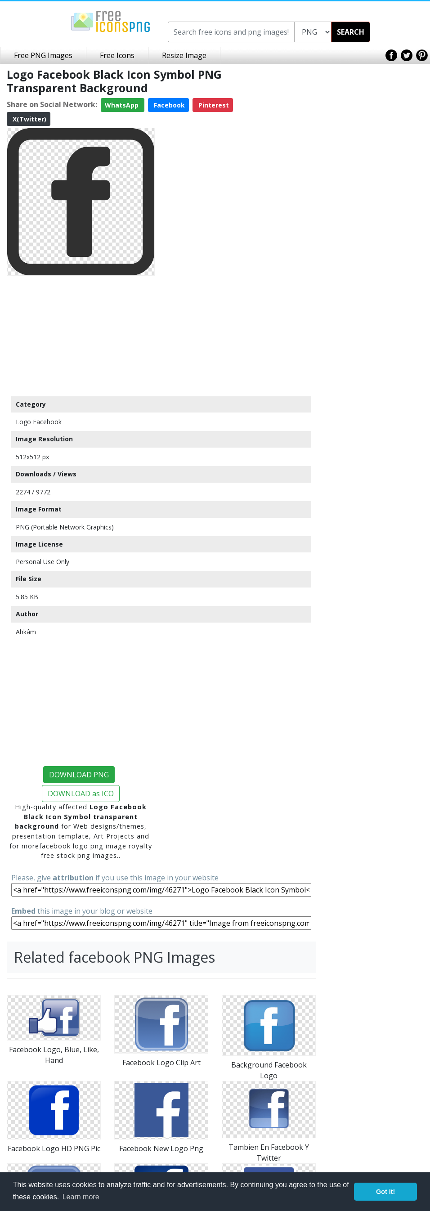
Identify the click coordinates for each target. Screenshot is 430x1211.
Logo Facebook (39, 421)
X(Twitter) (28, 119)
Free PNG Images (43, 55)
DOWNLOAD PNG (79, 775)
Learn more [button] (81, 1197)
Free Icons (117, 55)
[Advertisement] (81, 335)
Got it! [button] (385, 1191)
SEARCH (350, 32)
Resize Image (184, 55)
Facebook (168, 105)
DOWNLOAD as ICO (81, 793)
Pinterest (213, 105)
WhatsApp (122, 105)
